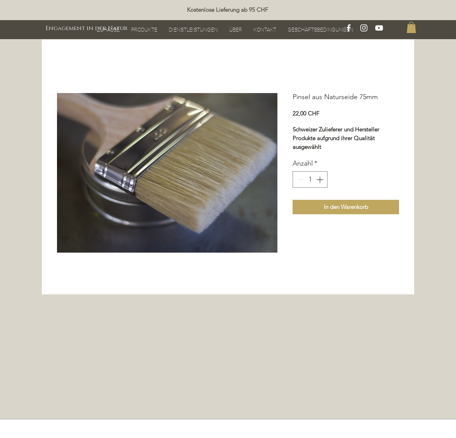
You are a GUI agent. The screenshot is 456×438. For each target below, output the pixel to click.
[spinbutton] (310, 179)
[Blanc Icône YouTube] (379, 28)
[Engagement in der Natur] (87, 28)
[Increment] (320, 179)
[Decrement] (300, 179)
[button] (411, 27)
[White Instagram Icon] (364, 28)
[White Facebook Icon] (348, 28)
